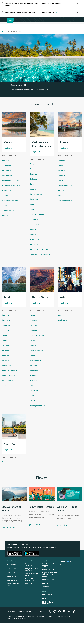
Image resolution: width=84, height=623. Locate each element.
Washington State (36, 406)
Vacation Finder (42, 90)
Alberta (4, 160)
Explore (8, 148)
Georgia (33, 345)
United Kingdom (64, 200)
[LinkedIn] (64, 611)
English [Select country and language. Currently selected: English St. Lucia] (65, 561)
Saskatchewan (7, 211)
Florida (32, 340)
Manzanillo (6, 350)
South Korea (62, 320)
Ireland (60, 175)
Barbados (33, 179)
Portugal (61, 190)
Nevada (33, 375)
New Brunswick (7, 175)
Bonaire (33, 189)
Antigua (33, 164)
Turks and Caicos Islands (39, 254)
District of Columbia (37, 335)
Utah (31, 401)
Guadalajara (6, 325)
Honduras (33, 224)
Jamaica (33, 229)
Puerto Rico (34, 239)
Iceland (60, 170)
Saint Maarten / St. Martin (40, 249)
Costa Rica (34, 199)
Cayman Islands (36, 194)
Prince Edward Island (10, 200)
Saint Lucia (34, 244)
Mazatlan (5, 355)
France (60, 165)
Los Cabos (6, 345)
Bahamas (33, 174)
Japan (60, 315)
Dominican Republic (37, 214)
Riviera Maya (6, 380)
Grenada (33, 219)
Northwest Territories (10, 185)
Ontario (5, 195)
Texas (32, 396)
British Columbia (8, 165)
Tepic (4, 385)
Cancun (4, 315)
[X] (50, 611)
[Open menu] (75, 19)
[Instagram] (54, 611)
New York (33, 380)
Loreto (4, 340)
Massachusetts (35, 360)
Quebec (5, 205)
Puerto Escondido (8, 370)
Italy (59, 180)
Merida (4, 360)
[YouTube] (69, 611)
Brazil (4, 462)
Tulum (4, 391)
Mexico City (6, 365)
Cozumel (5, 320)
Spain (60, 195)
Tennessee (34, 391)
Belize (32, 184)
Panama (33, 234)
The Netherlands (64, 185)
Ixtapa (4, 335)
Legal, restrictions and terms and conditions (25, 611)
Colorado (33, 330)
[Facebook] (59, 611)
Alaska (32, 315)
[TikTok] (74, 611)
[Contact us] (64, 565)
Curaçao (33, 209)
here (56, 12)
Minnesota (34, 370)
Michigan (33, 365)
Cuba (32, 204)
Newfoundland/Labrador (11, 180)
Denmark (61, 160)
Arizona (33, 320)
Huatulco (5, 330)
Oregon (33, 385)
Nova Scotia (6, 190)
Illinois (32, 355)
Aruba (32, 169)
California (33, 325)
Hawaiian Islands (36, 350)
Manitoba (5, 170)
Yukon (4, 216)
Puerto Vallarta (7, 375)
